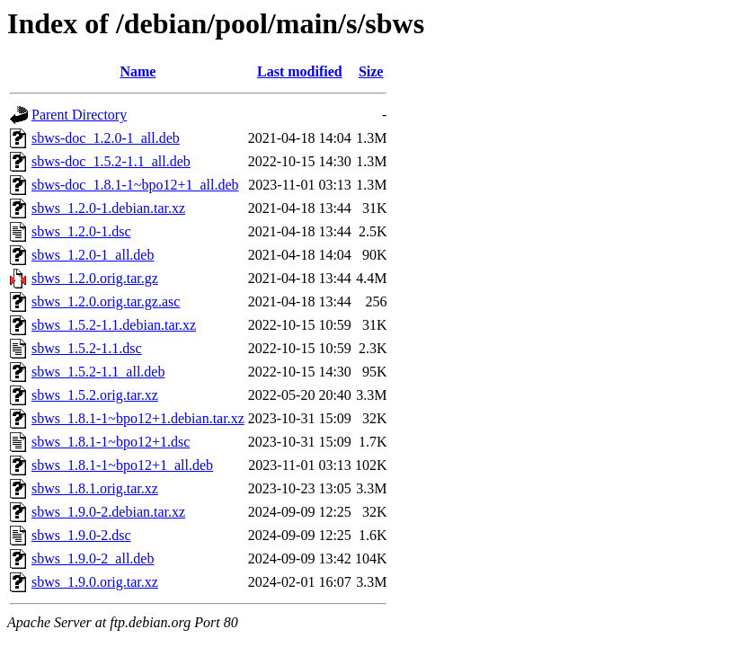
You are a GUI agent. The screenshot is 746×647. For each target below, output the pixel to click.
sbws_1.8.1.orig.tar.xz (94, 488)
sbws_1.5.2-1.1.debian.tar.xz (113, 324)
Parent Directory (79, 114)
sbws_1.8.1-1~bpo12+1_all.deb (122, 465)
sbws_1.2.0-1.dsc (81, 231)
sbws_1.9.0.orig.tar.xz (94, 581)
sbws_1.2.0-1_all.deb (92, 254)
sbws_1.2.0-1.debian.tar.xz (108, 208)
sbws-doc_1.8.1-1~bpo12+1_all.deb (135, 184)
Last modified (299, 71)
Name (137, 71)
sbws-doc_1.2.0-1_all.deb (105, 138)
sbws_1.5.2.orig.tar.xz (94, 395)
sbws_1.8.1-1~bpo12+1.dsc (110, 441)
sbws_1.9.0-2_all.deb (92, 558)
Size (371, 71)
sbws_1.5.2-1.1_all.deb (97, 371)
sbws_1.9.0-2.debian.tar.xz (108, 511)
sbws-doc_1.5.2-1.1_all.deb (111, 161)
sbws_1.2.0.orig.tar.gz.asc (105, 301)
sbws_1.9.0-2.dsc (81, 535)
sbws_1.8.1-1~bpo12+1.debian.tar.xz (137, 418)
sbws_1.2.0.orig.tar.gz (94, 278)
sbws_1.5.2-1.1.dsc (86, 348)
